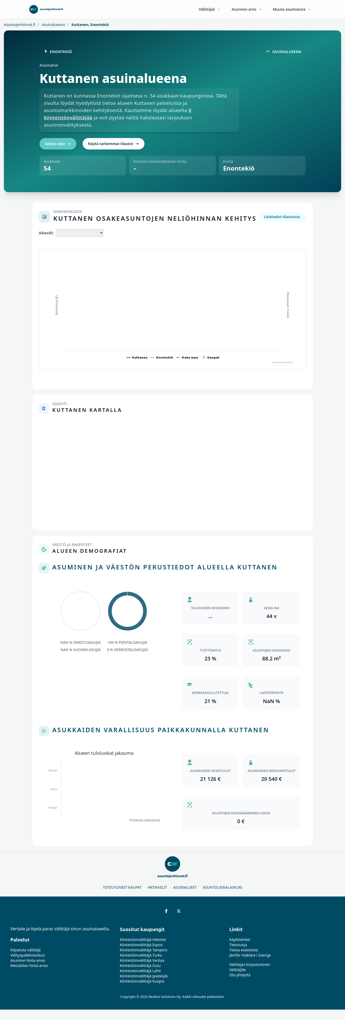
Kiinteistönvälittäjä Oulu (140, 965)
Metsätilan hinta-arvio (29, 965)
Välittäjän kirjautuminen (249, 964)
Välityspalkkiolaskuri (27, 955)
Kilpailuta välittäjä (25, 949)
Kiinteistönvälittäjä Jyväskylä (144, 975)
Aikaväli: (46, 232)
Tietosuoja (238, 944)
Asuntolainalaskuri (222, 887)
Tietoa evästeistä (243, 949)
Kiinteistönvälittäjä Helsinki (143, 939)
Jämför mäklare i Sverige (250, 955)
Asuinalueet (185, 887)
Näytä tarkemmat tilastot (113, 143)
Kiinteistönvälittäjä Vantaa (142, 960)
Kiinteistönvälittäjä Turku (141, 955)
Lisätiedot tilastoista (282, 216)
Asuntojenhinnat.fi (19, 24)
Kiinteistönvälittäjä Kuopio (142, 981)
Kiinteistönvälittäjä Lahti (140, 970)
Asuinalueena (53, 24)
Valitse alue (58, 143)
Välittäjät (210, 9)
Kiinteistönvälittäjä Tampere (143, 949)
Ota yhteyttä (239, 974)
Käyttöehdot (239, 939)
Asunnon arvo (246, 9)
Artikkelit (157, 887)
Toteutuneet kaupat (122, 887)
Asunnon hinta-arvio (27, 960)
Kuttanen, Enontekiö (89, 24)
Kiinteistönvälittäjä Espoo (141, 944)
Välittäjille (237, 969)
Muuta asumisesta (292, 9)
